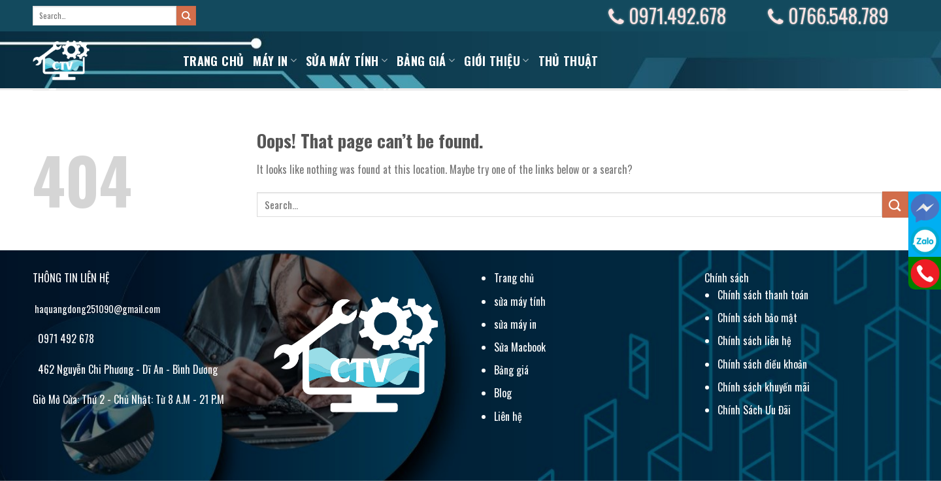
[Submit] (186, 15)
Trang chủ (213, 60)
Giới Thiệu (496, 60)
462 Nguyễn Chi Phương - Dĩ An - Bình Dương (126, 369)
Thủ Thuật (568, 60)
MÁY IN (275, 60)
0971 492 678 (64, 338)
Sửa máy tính (347, 60)
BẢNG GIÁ (426, 60)
